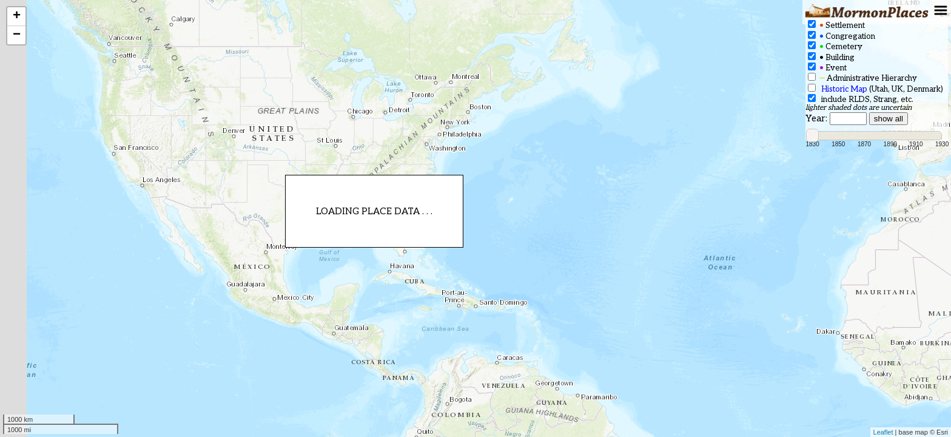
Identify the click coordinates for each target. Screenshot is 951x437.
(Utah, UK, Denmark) (875, 89)
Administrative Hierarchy (862, 78)
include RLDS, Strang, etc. (860, 99)
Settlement (836, 25)
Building (831, 57)
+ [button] (17, 16)
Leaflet (883, 432)
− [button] (17, 35)
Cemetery (835, 46)
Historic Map (844, 89)
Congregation (841, 36)
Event (827, 68)
